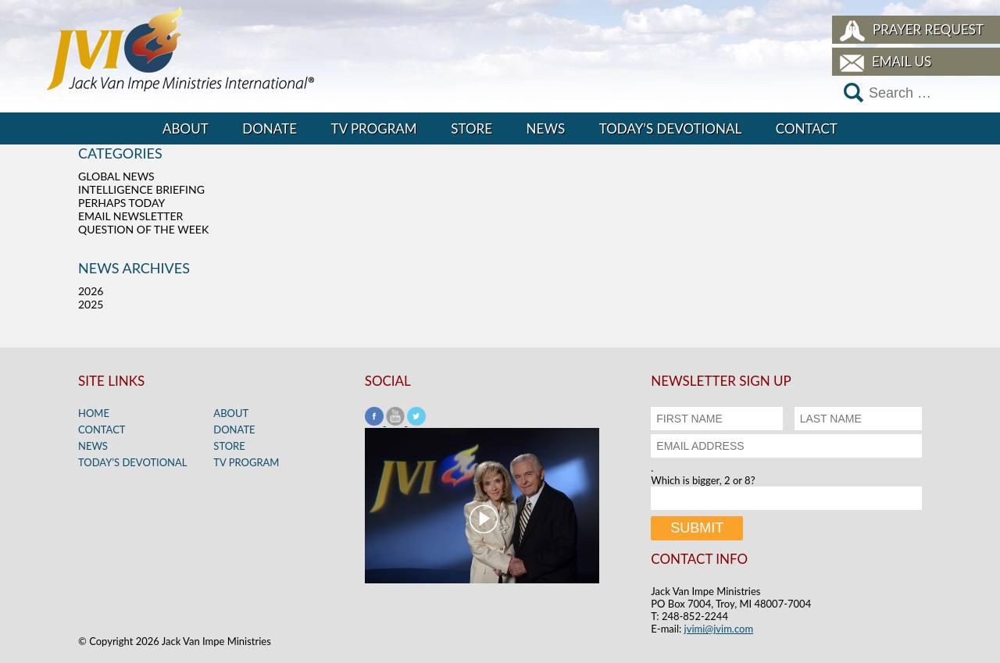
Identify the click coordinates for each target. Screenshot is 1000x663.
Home (93, 413)
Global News (116, 176)
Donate (269, 128)
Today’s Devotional (670, 128)
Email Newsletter (130, 216)
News (546, 128)
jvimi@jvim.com (719, 628)
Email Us (901, 61)
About (185, 128)
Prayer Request (928, 29)
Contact (807, 128)
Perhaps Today (121, 202)
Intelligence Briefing (141, 189)
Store (471, 128)
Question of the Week (143, 229)
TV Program (374, 128)
